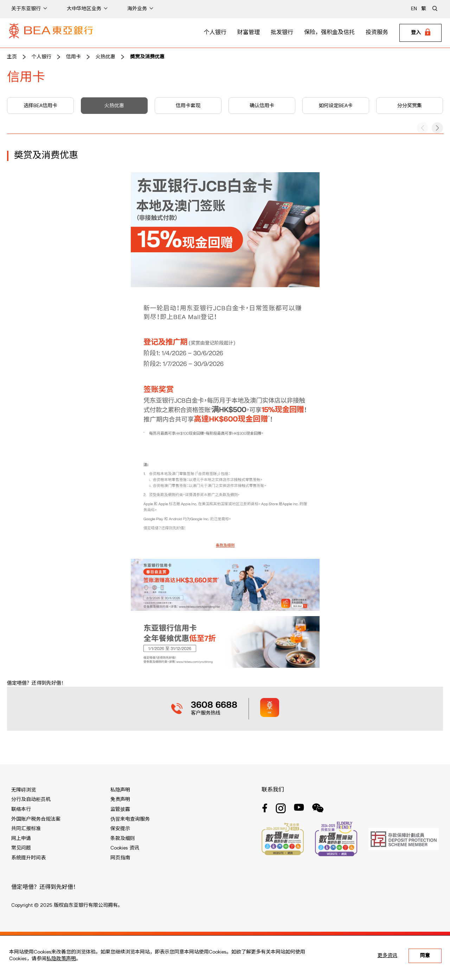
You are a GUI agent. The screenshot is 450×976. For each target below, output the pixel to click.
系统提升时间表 (28, 857)
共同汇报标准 (26, 828)
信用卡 (73, 56)
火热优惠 (105, 56)
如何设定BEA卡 (336, 105)
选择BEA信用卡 (40, 105)
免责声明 (120, 799)
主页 (12, 56)
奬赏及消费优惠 (147, 56)
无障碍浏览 (23, 790)
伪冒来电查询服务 (130, 819)
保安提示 (120, 828)
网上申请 (21, 838)
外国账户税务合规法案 (35, 819)
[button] (437, 128)
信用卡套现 (188, 105)
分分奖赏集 (409, 105)
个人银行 (215, 32)
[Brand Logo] (51, 33)
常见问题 (21, 848)
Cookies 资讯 (124, 848)
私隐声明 (120, 790)
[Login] (420, 33)
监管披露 (120, 809)
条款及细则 (122, 838)
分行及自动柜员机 (31, 799)
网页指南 (120, 857)
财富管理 (248, 32)
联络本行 (21, 809)
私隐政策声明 (61, 958)
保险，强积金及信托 (329, 32)
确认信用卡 (262, 105)
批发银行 (282, 32)
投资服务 (377, 32)
